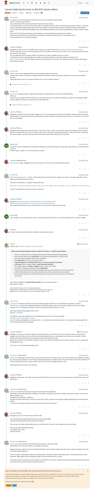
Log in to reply (84, 12)
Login (14, 485)
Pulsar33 (12, 244)
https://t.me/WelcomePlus (17, 59)
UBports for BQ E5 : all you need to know (31, 246)
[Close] (88, 471)
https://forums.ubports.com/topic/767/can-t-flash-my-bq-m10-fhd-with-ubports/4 (32, 203)
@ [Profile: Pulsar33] (19, 307)
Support (7, 12)
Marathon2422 (14, 144)
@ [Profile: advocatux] (13, 345)
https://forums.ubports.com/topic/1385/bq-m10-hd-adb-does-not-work (36, 201)
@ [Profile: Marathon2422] (22, 177)
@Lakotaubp (22, 355)
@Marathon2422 (21, 160)
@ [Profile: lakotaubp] (13, 177)
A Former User (14, 17)
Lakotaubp (13, 47)
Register (8, 485)
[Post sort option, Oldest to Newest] (77, 13)
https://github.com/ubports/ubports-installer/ (70, 49)
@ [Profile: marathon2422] (15, 163)
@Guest (19, 47)
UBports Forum (14, 3)
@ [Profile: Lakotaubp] (13, 94)
